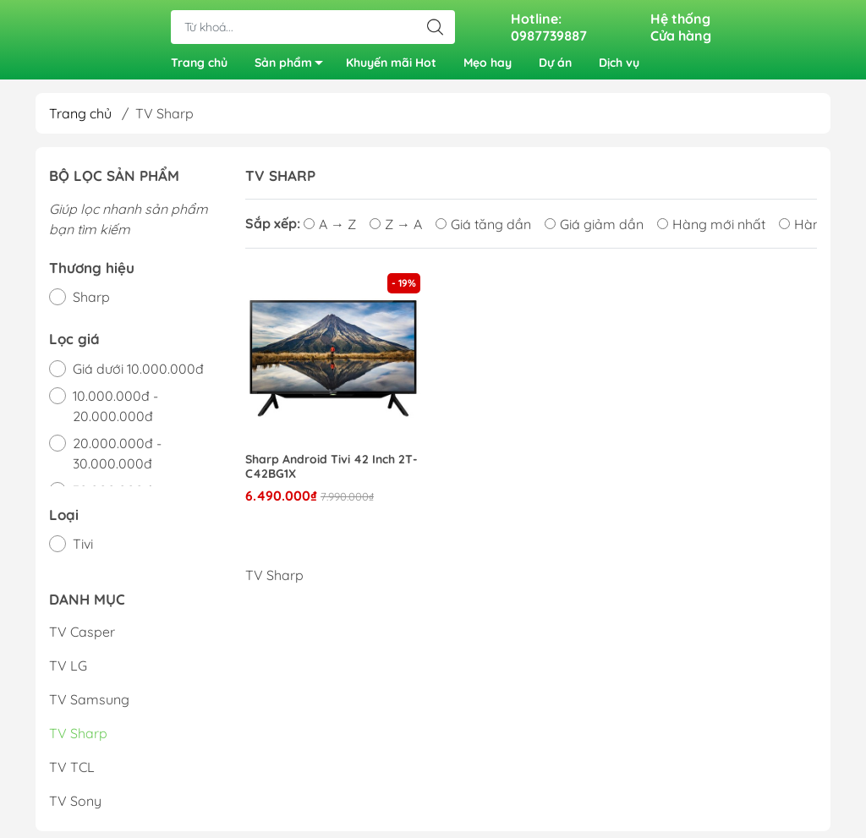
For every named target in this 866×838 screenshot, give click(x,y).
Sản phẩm (293, 68)
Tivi (83, 549)
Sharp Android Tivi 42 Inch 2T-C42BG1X (331, 472)
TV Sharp (78, 739)
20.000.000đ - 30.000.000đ (117, 459)
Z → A (396, 230)
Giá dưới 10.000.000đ (138, 374)
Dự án (555, 66)
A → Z (330, 230)
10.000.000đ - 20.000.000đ (115, 411)
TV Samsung (89, 706)
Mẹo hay (487, 66)
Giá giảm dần (594, 230)
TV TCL (72, 773)
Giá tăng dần (483, 230)
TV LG (68, 672)
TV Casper (82, 638)
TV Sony (75, 807)
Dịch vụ (619, 66)
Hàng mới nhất (711, 230)
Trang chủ (199, 66)
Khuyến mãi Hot (391, 66)
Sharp (91, 302)
